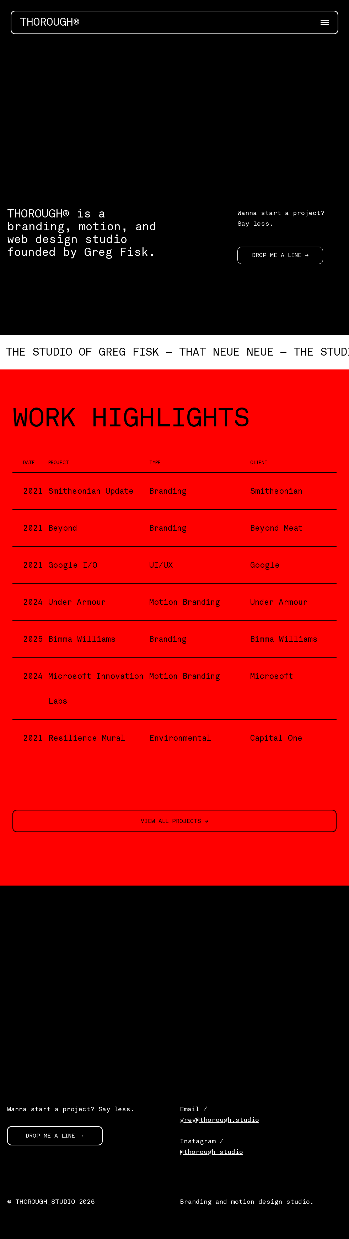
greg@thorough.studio (219, 1120)
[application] (174, 116)
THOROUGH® (50, 22)
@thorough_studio (211, 1152)
